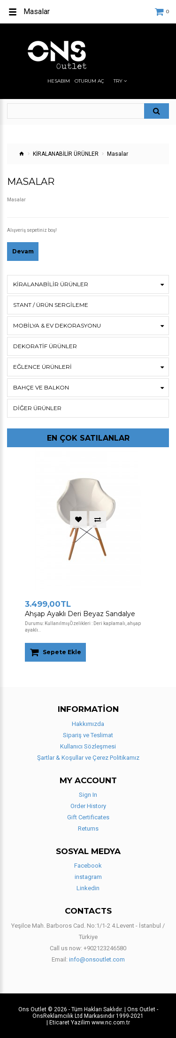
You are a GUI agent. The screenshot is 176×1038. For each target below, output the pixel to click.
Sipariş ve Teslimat (88, 735)
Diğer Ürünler (37, 408)
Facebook (88, 865)
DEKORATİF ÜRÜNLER (45, 346)
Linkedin (88, 888)
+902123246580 (105, 948)
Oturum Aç (89, 81)
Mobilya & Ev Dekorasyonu (57, 325)
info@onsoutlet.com (97, 959)
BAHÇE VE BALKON (41, 387)
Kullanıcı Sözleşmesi (88, 746)
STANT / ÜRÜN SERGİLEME (50, 304)
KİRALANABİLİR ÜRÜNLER (66, 154)
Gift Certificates (88, 817)
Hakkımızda (88, 723)
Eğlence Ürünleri (42, 366)
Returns (88, 828)
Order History (88, 805)
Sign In (88, 794)
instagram (88, 876)
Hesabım (58, 81)
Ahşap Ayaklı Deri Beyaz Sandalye (80, 614)
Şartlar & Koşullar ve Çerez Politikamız (88, 757)
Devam (23, 251)
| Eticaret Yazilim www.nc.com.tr (88, 1022)
